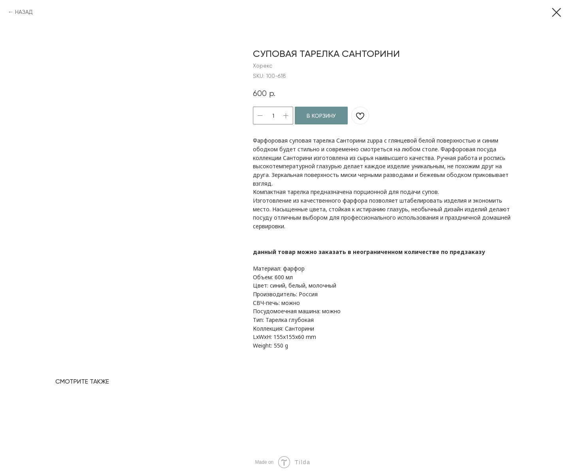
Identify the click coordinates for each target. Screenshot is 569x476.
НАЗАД (23, 12)
